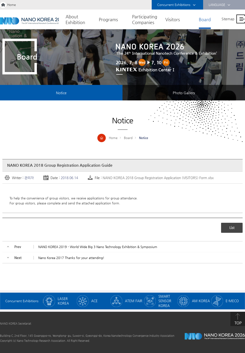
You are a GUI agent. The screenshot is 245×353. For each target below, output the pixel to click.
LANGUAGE (219, 5)
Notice (61, 93)
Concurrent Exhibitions (176, 5)
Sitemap (228, 19)
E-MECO (232, 301)
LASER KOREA (63, 301)
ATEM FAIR (133, 301)
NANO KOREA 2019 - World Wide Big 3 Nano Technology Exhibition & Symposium (97, 247)
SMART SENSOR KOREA (164, 300)
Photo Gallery (184, 93)
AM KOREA (201, 301)
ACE (94, 301)
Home (11, 4)
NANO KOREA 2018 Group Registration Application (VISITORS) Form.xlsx (158, 178)
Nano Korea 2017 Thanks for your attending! (71, 258)
